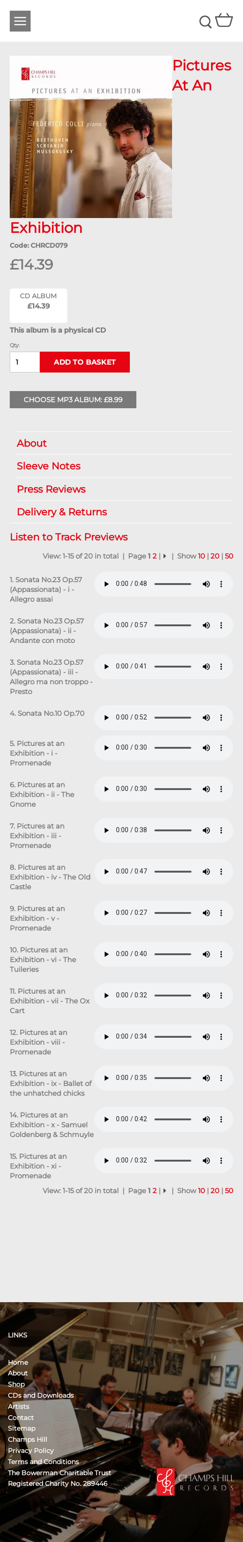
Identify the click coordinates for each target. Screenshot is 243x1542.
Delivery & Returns (120, 512)
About (120, 443)
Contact (21, 1418)
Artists (18, 1406)
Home (18, 1362)
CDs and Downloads (41, 1395)
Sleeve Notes (120, 466)
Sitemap (21, 1428)
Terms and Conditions (43, 1462)
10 (201, 556)
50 (229, 556)
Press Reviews (120, 489)
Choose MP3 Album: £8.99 (73, 399)
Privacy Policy (31, 1450)
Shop (16, 1384)
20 (215, 556)
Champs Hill (27, 1439)
